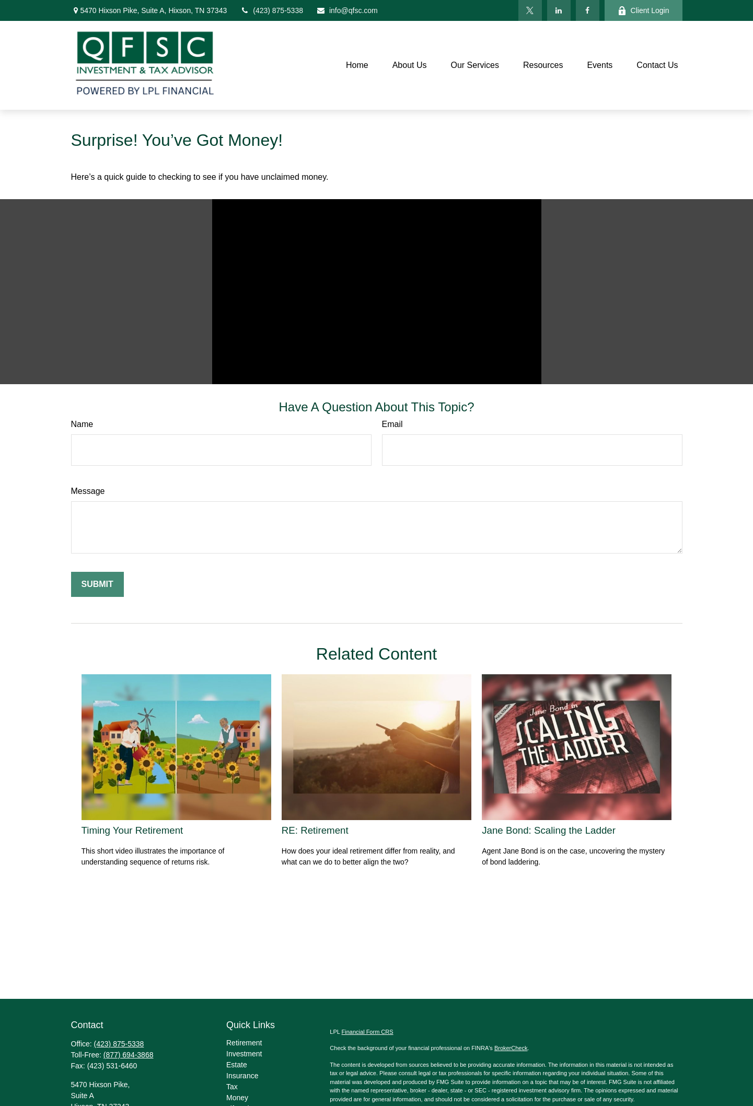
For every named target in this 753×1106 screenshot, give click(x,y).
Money (237, 1097)
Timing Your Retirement (132, 830)
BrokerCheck (511, 1048)
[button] (357, 65)
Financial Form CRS (367, 1032)
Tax (232, 1086)
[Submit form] (97, 584)
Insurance (242, 1076)
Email (392, 424)
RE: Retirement (315, 830)
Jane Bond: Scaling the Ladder (549, 830)
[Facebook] (587, 10)
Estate (236, 1065)
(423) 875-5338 (271, 10)
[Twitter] (530, 10)
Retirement (244, 1043)
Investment (244, 1054)
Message (88, 491)
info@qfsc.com (347, 10)
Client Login (643, 10)
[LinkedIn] (559, 10)
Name (82, 424)
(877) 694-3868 (128, 1055)
